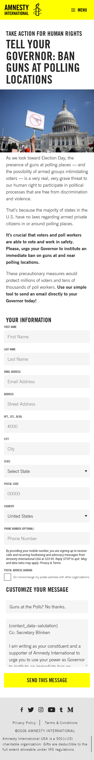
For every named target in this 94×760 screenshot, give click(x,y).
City (6, 439)
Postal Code (11, 484)
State (7, 461)
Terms (57, 563)
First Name (10, 327)
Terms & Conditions (61, 722)
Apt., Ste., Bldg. (13, 416)
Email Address (12, 372)
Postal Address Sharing (18, 570)
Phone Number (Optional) (19, 529)
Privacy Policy (24, 722)
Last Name (10, 349)
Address (9, 394)
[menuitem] (79, 10)
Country (9, 506)
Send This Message (47, 680)
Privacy (44, 563)
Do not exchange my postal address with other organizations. (51, 577)
